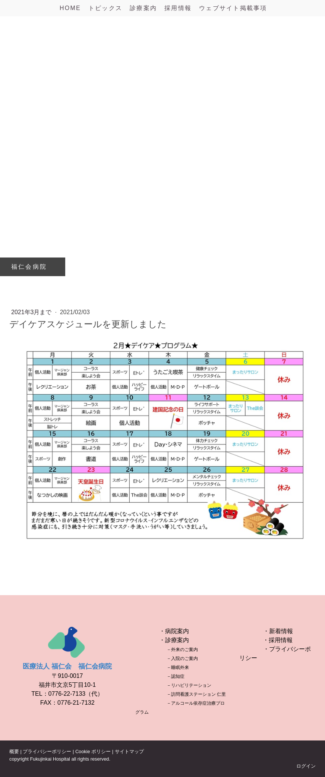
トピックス (105, 8)
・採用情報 (278, 640)
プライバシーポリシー (47, 751)
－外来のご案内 (182, 649)
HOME (70, 8)
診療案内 (143, 8)
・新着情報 (278, 631)
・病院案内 (174, 631)
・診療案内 (174, 640)
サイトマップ (129, 751)
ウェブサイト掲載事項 (233, 8)
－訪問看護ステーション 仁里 (196, 694)
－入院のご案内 (182, 658)
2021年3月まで (32, 312)
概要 (14, 751)
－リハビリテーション (189, 685)
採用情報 (178, 8)
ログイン (306, 766)
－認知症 (175, 676)
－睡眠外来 (178, 667)
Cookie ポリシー (93, 751)
